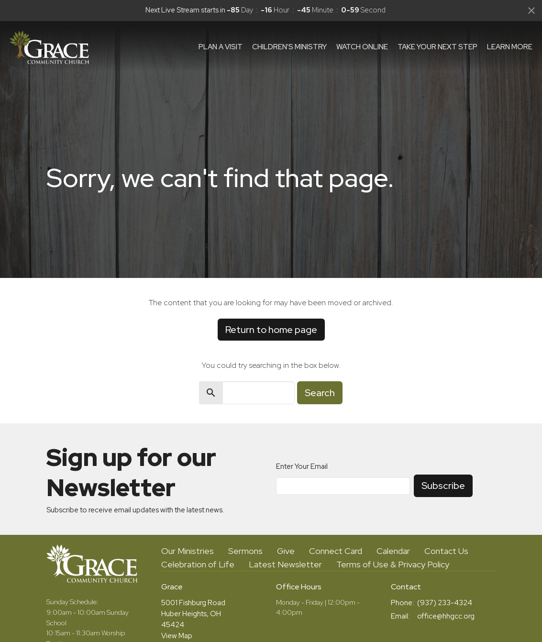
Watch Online (362, 47)
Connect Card (335, 550)
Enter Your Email (302, 466)
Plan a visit (221, 47)
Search (320, 393)
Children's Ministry (289, 47)
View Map (176, 636)
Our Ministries (187, 550)
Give (286, 550)
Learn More (509, 47)
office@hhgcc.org (446, 616)
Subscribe (443, 485)
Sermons (245, 550)
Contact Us (446, 550)
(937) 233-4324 (444, 603)
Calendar (393, 550)
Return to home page (271, 329)
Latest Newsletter (285, 564)
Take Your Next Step (437, 47)
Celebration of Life (197, 564)
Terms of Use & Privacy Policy (392, 564)
